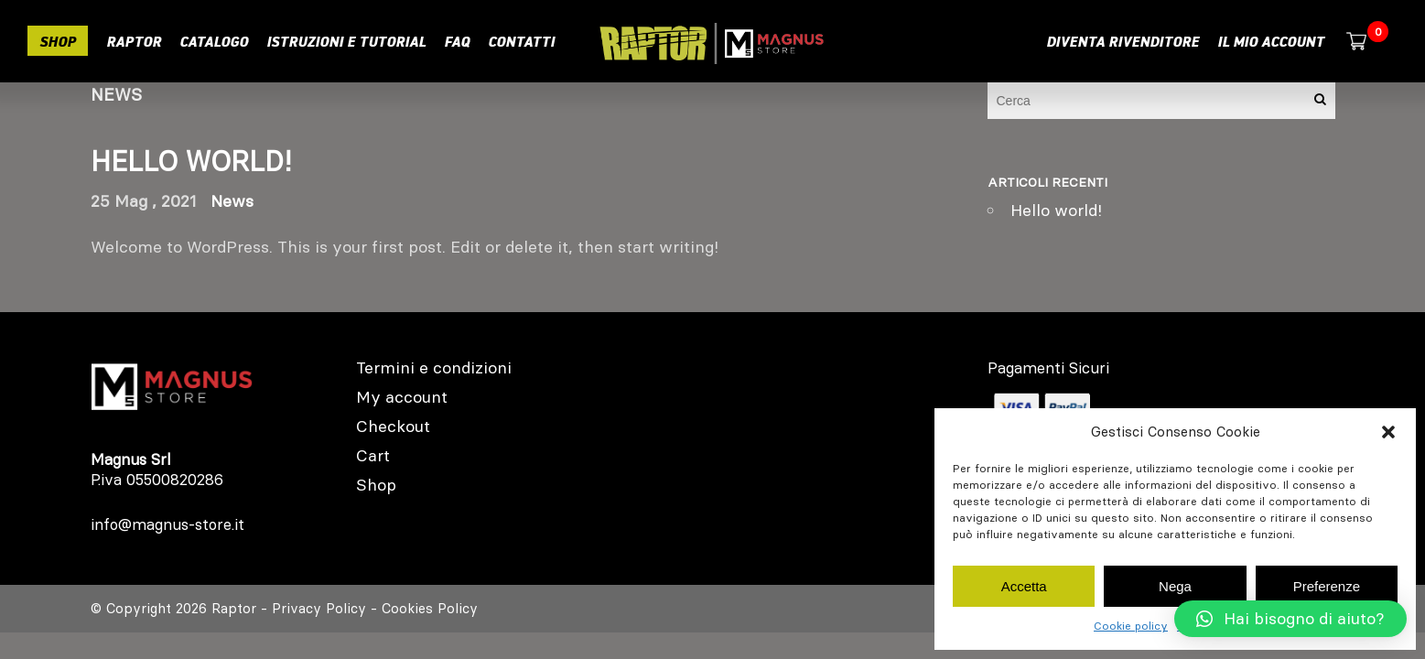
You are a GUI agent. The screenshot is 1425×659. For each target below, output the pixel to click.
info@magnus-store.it (167, 524)
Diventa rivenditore (1122, 41)
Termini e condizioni (434, 367)
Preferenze (1326, 586)
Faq (457, 41)
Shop (57, 41)
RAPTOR (133, 41)
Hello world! (191, 161)
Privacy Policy (319, 608)
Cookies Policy (430, 608)
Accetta (1024, 586)
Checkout (393, 426)
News (232, 200)
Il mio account (1270, 41)
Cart (373, 455)
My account (402, 396)
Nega (1175, 586)
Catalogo (213, 41)
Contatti (521, 41)
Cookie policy (1131, 625)
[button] (1388, 432)
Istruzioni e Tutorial (346, 41)
